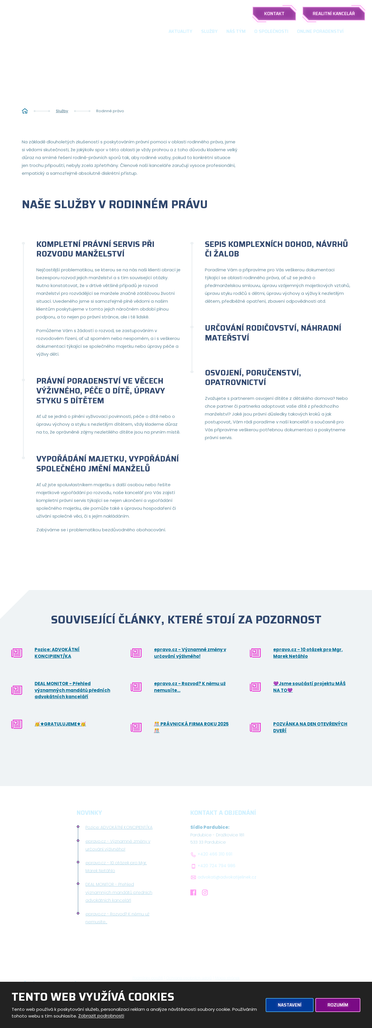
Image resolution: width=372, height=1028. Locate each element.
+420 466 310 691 (215, 854)
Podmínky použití (148, 978)
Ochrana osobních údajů (189, 978)
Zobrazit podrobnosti (101, 1016)
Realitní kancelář (334, 14)
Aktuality (180, 31)
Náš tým (236, 31)
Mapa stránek (227, 978)
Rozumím (338, 1005)
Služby (209, 31)
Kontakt (274, 14)
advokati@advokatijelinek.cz (227, 877)
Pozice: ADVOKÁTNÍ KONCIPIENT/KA (57, 652)
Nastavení (289, 1005)
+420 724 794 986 (216, 866)
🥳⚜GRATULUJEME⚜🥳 (60, 724)
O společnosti (271, 31)
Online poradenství (320, 31)
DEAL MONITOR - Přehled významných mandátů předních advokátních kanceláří (72, 690)
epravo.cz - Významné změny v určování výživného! (190, 652)
